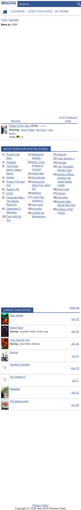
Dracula (61, 154)
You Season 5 (18, 376)
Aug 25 (75, 368)
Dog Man (62, 197)
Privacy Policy (40, 505)
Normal (14, 352)
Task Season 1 (66, 158)
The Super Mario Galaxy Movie (14, 170)
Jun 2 (75, 380)
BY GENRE (62, 11)
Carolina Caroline (20, 364)
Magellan (15, 389)
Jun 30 (75, 331)
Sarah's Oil (12, 189)
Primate (61, 162)
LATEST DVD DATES (39, 11)
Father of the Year (19, 125)
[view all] (74, 307)
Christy (61, 193)
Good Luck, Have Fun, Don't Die (41, 185)
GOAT (9, 193)
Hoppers (11, 162)
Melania (36, 193)
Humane (37, 208)
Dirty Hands (16, 315)
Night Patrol (16, 327)
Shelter (10, 177)
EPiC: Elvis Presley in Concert (38, 166)
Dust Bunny (38, 177)
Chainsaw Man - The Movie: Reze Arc (15, 201)
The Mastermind (19, 401)
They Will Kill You (20, 340)
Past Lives (63, 189)
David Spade (28, 130)
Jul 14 (74, 356)
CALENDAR (17, 11)
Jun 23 (75, 319)
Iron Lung (37, 204)
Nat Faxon (41, 130)
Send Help (38, 173)
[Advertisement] (40, 72)
